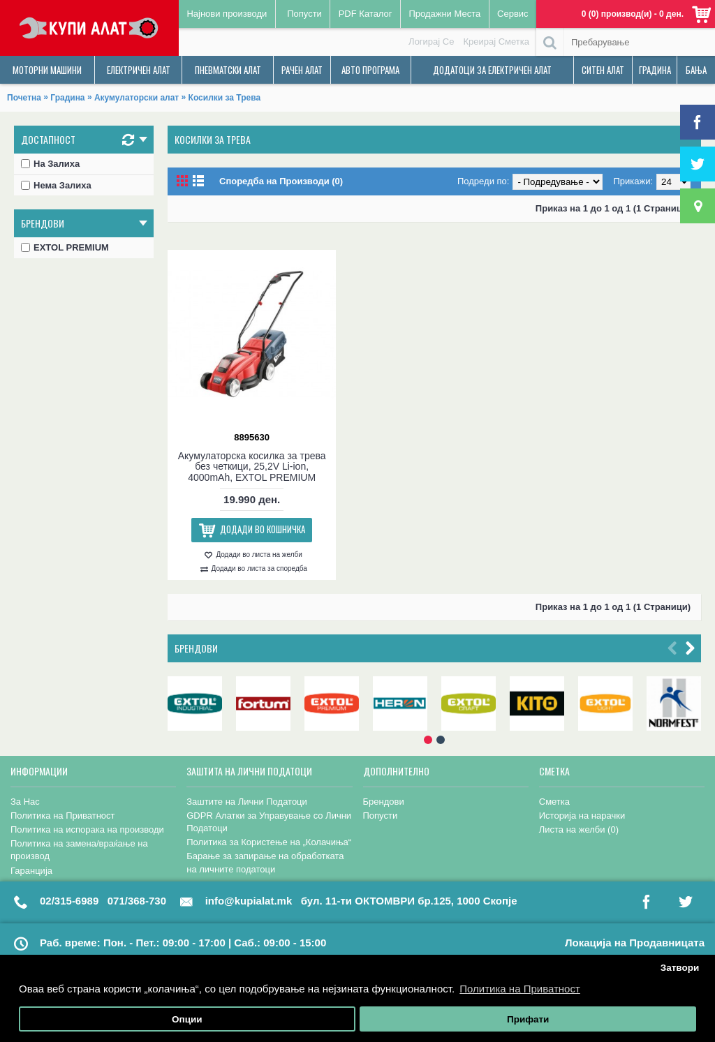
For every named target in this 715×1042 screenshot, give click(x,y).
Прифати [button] (528, 1019)
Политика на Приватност (62, 815)
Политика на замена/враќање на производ (79, 849)
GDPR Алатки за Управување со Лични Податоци (268, 821)
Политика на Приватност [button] (519, 989)
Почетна (24, 98)
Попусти (380, 815)
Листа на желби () (579, 829)
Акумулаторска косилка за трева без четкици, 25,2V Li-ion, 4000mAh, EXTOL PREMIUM (252, 466)
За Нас (25, 801)
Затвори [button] (680, 967)
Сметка (554, 801)
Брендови (196, 648)
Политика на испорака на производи (87, 829)
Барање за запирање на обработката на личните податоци (265, 862)
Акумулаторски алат (136, 98)
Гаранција (31, 870)
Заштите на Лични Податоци (246, 801)
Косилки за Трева (224, 98)
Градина (67, 98)
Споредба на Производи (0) (281, 181)
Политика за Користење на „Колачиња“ (268, 842)
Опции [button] (187, 1019)
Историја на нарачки (582, 815)
